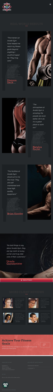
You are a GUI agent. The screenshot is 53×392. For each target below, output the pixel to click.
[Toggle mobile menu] (50, 4)
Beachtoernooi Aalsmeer (33, 365)
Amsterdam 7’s (31, 368)
